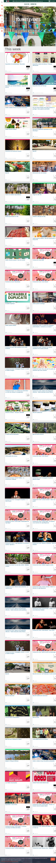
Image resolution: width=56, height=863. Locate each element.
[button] (17, 63)
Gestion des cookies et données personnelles (9, 861)
